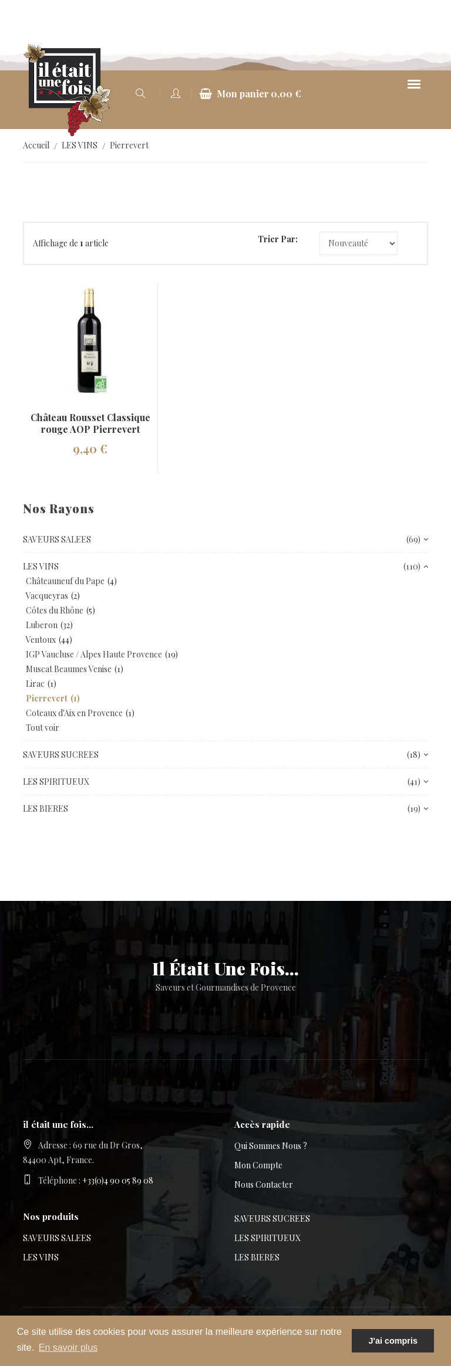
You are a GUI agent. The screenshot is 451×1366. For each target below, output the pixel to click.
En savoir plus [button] (68, 1348)
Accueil (36, 145)
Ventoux (41, 639)
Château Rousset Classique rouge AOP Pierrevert (90, 423)
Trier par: (278, 239)
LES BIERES (257, 1257)
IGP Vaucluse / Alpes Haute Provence (94, 654)
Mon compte (258, 1165)
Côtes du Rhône (54, 610)
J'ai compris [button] (392, 1340)
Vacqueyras (47, 595)
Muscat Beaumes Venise (69, 668)
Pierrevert (129, 145)
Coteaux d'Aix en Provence (74, 712)
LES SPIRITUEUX (267, 1237)
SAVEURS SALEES (57, 1237)
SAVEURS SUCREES (272, 1218)
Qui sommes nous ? (270, 1145)
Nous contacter (263, 1184)
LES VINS (79, 145)
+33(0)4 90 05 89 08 (117, 1180)
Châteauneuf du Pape (65, 581)
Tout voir (42, 727)
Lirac (35, 683)
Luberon (42, 625)
